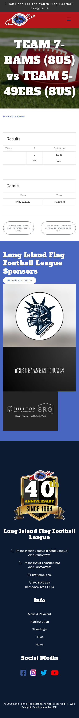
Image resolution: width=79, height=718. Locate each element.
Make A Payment (39, 614)
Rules (40, 637)
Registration (39, 621)
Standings (39, 629)
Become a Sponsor (19, 280)
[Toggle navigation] (69, 20)
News (40, 644)
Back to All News (14, 116)
